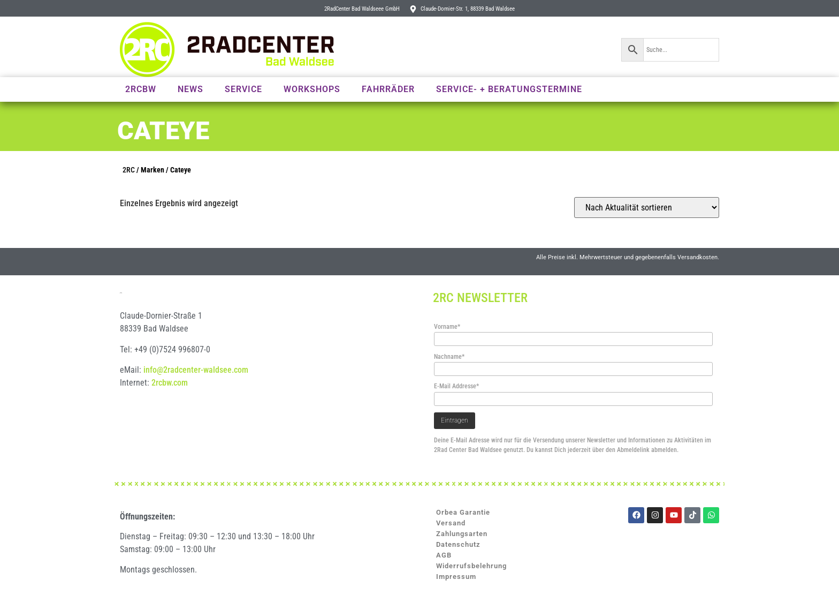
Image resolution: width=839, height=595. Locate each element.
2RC (129, 170)
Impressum (456, 577)
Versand (451, 523)
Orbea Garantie (463, 512)
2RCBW (140, 89)
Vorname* (447, 326)
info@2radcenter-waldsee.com (195, 391)
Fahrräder (388, 89)
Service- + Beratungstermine (509, 89)
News (190, 89)
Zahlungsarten (461, 534)
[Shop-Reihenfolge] (646, 207)
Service (243, 89)
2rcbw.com (169, 403)
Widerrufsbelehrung (471, 566)
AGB (444, 555)
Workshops (312, 89)
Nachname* (449, 356)
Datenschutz (458, 544)
